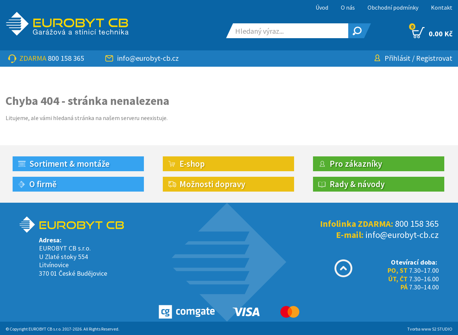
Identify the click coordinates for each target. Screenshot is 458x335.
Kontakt (441, 7)
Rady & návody (357, 184)
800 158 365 (66, 58)
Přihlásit (398, 58)
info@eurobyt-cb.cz (148, 58)
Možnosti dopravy (212, 184)
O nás (348, 7)
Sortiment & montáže (69, 163)
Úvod (322, 7)
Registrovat (434, 58)
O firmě (43, 184)
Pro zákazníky (356, 163)
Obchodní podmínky (393, 7)
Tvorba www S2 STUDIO (429, 329)
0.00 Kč (432, 32)
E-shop (192, 163)
